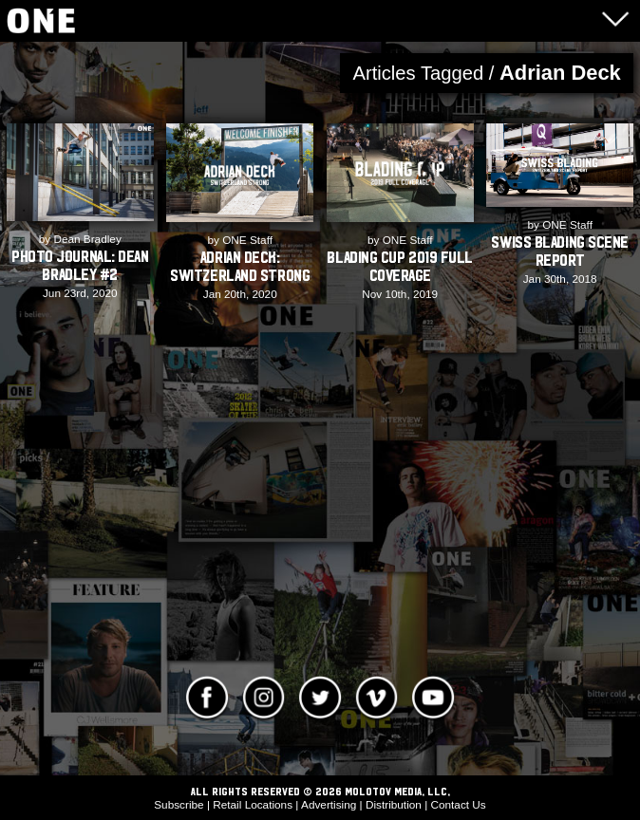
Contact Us (457, 804)
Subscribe (178, 804)
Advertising (328, 804)
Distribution (394, 804)
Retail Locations (252, 804)
